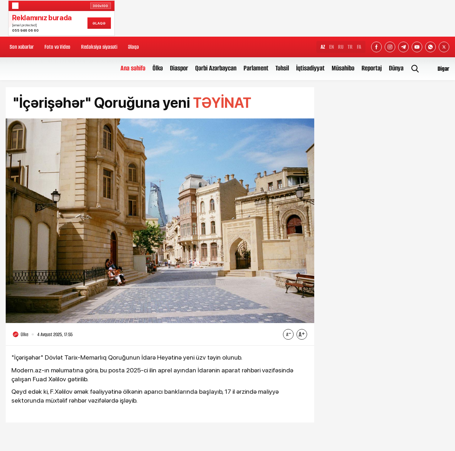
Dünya (396, 68)
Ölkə (157, 68)
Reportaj (372, 68)
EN (331, 47)
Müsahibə (343, 68)
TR (350, 47)
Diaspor (179, 68)
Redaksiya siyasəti (99, 47)
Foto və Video (57, 47)
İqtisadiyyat (310, 68)
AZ (323, 47)
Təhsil (282, 68)
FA (359, 47)
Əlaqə (133, 47)
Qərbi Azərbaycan (215, 68)
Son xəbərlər (22, 47)
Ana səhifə (133, 68)
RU (340, 47)
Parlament (255, 68)
